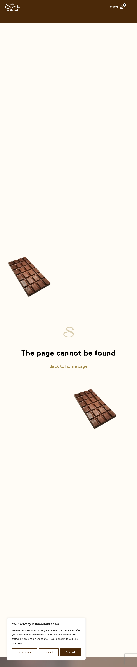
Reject (49, 652)
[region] (46, 639)
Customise (25, 652)
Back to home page (68, 366)
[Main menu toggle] (129, 7)
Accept (70, 652)
